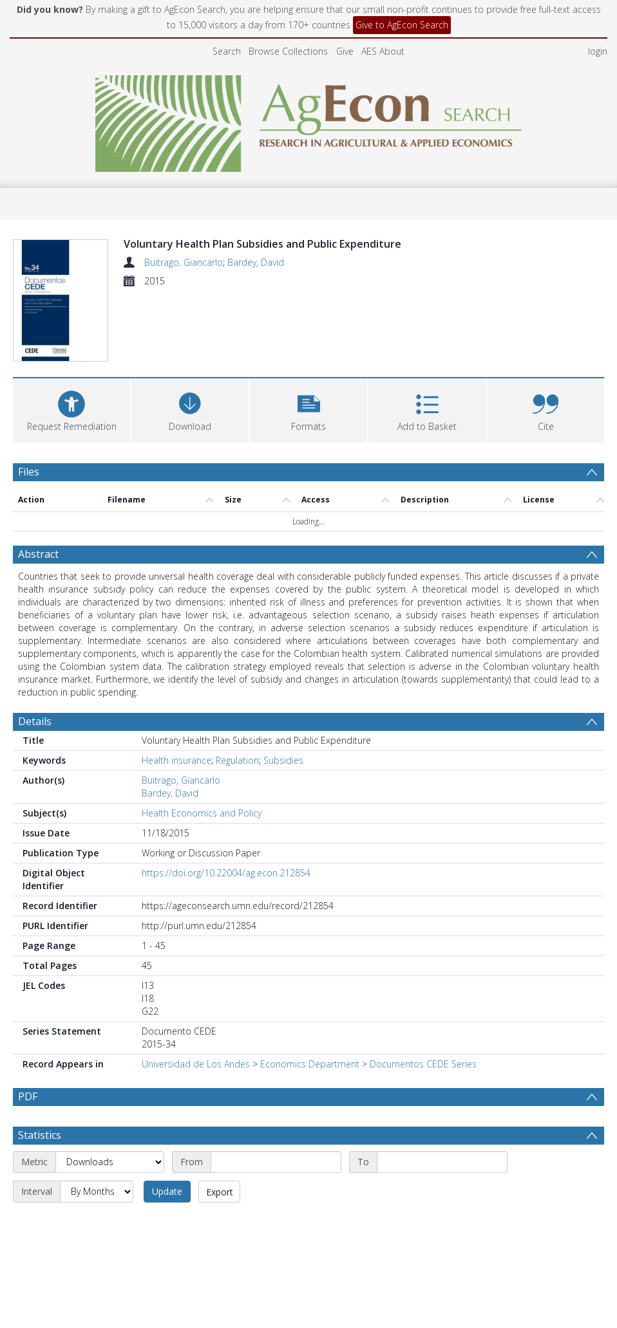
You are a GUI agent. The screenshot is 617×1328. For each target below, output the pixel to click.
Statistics (39, 1065)
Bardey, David (255, 262)
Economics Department (309, 994)
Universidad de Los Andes (196, 994)
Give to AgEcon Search (402, 25)
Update (167, 1122)
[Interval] (96, 1122)
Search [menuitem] (227, 51)
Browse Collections (288, 51)
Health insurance (176, 691)
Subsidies (283, 691)
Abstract (38, 484)
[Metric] (109, 1092)
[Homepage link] (308, 120)
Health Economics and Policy (201, 743)
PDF (27, 1027)
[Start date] (276, 1092)
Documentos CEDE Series (423, 994)
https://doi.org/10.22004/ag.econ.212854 (226, 803)
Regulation (237, 691)
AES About (382, 51)
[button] (308, 338)
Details (35, 652)
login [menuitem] (597, 51)
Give (345, 51)
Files (28, 401)
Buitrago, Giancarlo (183, 262)
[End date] (442, 1092)
